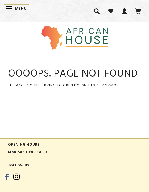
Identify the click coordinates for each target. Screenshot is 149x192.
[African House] (74, 36)
